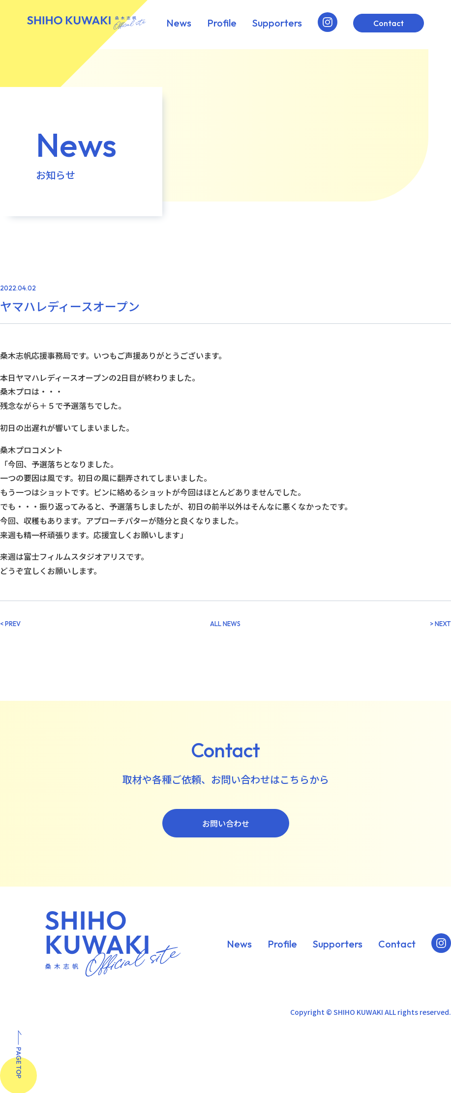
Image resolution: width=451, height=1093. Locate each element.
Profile (222, 23)
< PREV (10, 624)
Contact (388, 23)
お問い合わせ (225, 823)
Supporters (277, 23)
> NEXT (440, 624)
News (178, 23)
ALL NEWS (225, 624)
